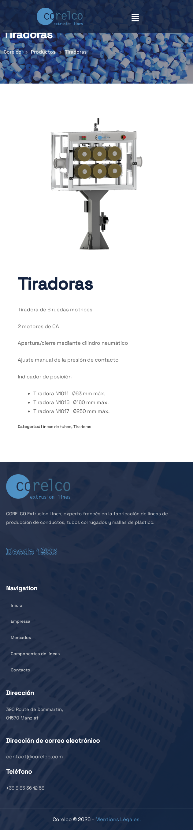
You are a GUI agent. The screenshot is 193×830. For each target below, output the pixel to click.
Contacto (18, 670)
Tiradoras (82, 426)
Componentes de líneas (33, 654)
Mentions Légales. (118, 819)
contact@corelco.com (34, 756)
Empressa (18, 621)
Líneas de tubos (56, 426)
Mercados (18, 637)
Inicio (14, 605)
